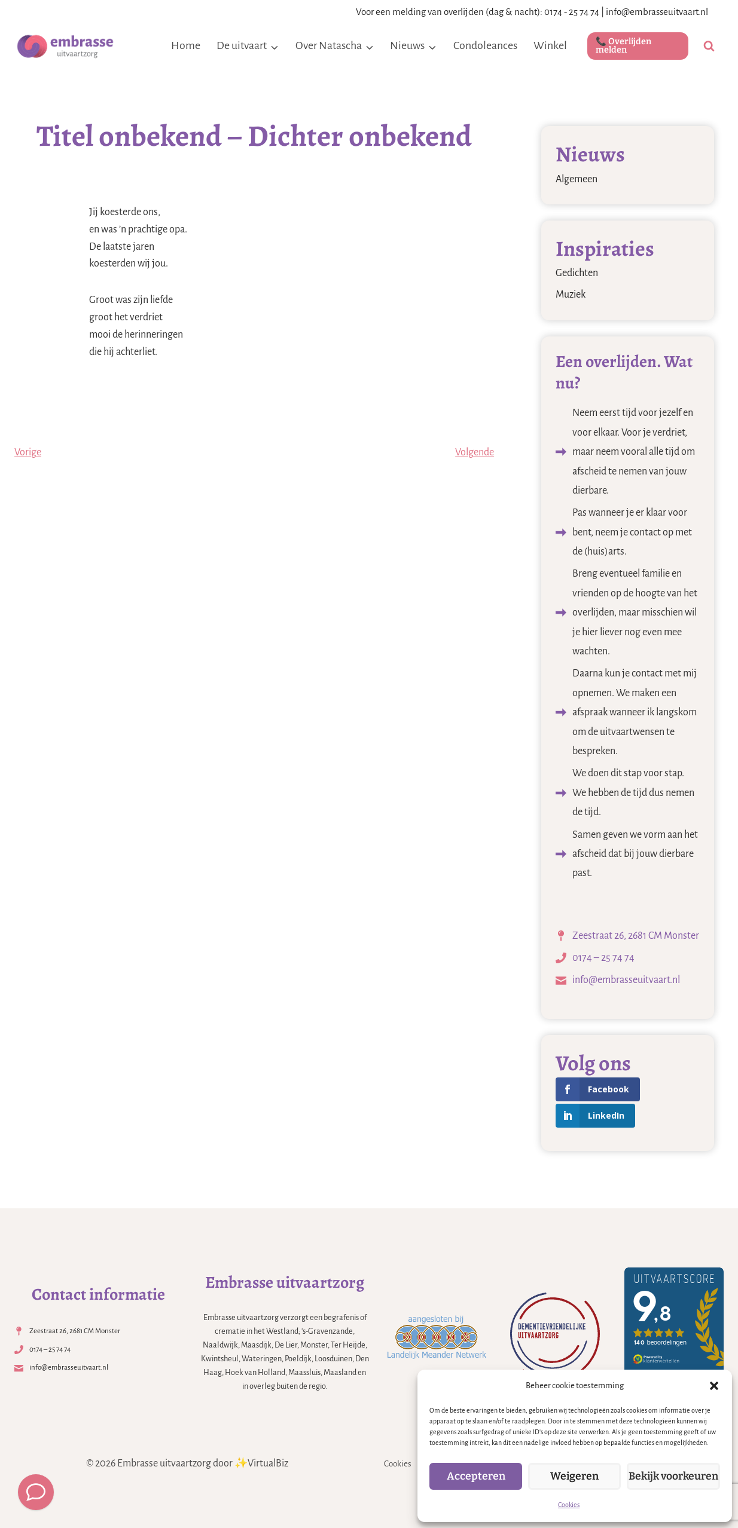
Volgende (474, 452)
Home (185, 45)
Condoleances (485, 45)
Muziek (570, 294)
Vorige (27, 452)
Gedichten (577, 273)
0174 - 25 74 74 (571, 12)
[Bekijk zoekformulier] (709, 46)
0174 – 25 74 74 (603, 958)
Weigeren (574, 1476)
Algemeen (576, 179)
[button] (714, 1386)
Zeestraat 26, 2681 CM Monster (635, 935)
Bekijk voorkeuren (673, 1476)
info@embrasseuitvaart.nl (657, 12)
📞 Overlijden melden (623, 45)
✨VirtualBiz (261, 1463)
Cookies (569, 1504)
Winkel (550, 45)
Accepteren (476, 1476)
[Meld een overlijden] (36, 1492)
